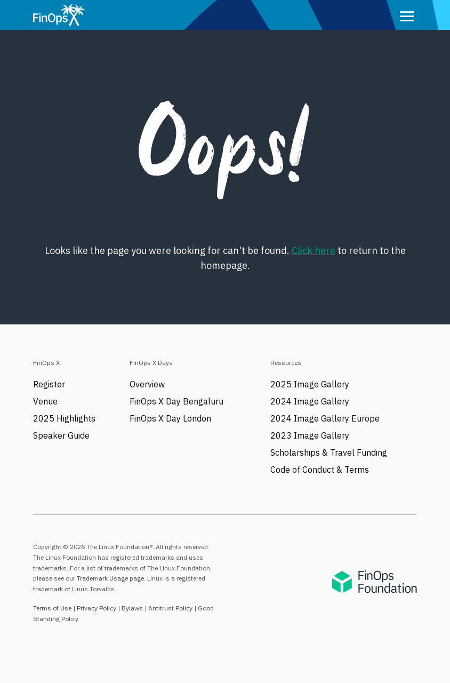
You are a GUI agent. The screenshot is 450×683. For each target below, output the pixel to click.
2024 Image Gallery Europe (325, 418)
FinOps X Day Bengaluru (176, 401)
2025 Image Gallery (309, 384)
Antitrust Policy (170, 608)
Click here (313, 250)
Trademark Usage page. (111, 578)
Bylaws (132, 608)
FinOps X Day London (170, 418)
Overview (147, 384)
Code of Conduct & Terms (319, 469)
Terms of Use (52, 608)
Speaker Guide (61, 435)
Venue (45, 401)
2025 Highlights (64, 418)
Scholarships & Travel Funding (328, 452)
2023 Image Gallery (309, 435)
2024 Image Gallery (309, 401)
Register (49, 384)
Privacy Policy (96, 608)
